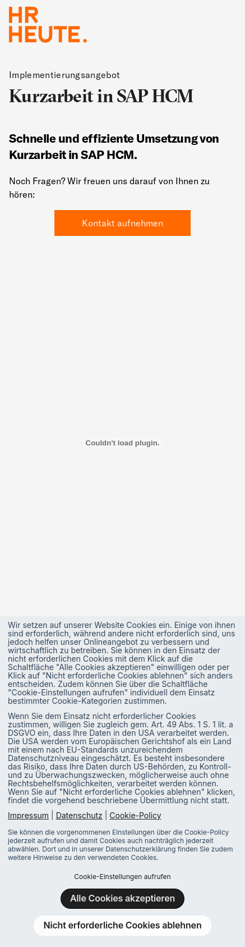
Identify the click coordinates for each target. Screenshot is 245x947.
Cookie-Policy (135, 815)
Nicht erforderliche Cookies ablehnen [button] (122, 925)
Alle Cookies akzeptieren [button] (122, 898)
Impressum (28, 815)
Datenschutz (79, 815)
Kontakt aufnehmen (122, 223)
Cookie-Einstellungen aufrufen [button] (122, 876)
